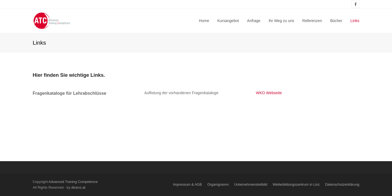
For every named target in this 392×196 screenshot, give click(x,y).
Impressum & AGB (187, 184)
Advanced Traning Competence (73, 182)
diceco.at (78, 187)
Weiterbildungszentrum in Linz (296, 184)
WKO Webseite (269, 93)
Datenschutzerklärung (342, 184)
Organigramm (218, 184)
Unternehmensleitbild (250, 184)
